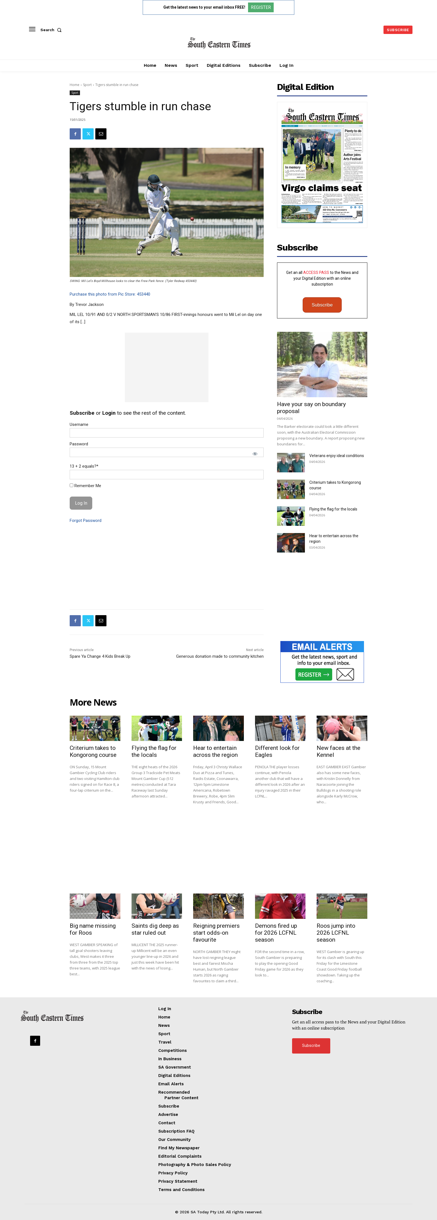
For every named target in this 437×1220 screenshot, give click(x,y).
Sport (87, 84)
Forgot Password (85, 520)
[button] (52, 30)
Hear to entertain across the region (215, 751)
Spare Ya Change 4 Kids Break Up (100, 656)
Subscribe (322, 305)
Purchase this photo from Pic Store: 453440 (110, 294)
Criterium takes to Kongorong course (93, 751)
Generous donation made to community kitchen (220, 656)
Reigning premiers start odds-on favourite (216, 932)
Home (74, 84)
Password (79, 443)
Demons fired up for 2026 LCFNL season (276, 932)
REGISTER (261, 7)
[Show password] (255, 454)
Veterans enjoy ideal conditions (336, 455)
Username (79, 424)
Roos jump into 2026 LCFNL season (336, 932)
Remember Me (85, 485)
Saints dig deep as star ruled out (155, 929)
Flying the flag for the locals (333, 509)
